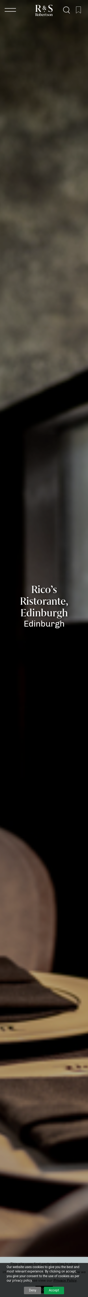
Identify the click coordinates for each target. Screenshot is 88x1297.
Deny (32, 1290)
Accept (54, 1290)
